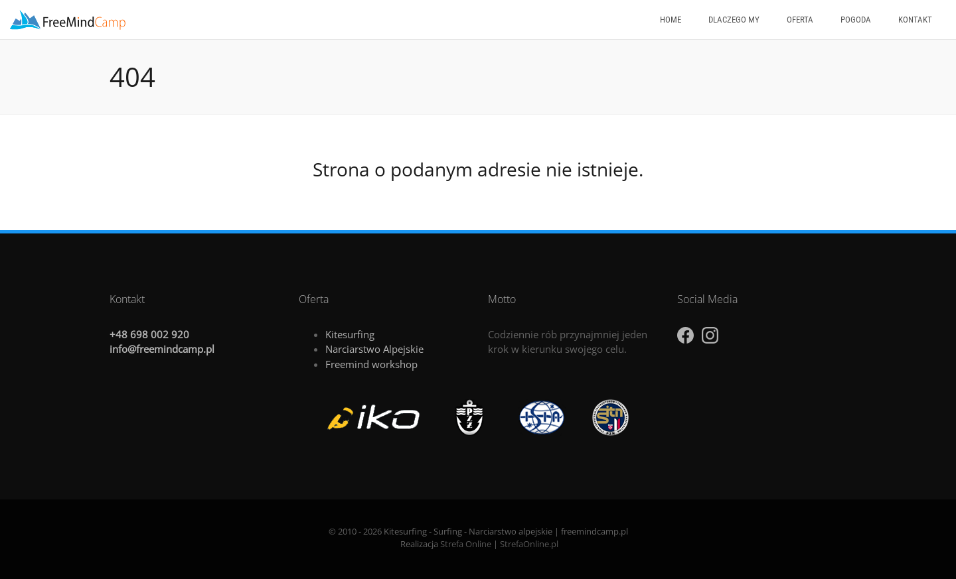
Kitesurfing (349, 334)
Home (670, 20)
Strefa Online (465, 544)
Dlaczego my (733, 20)
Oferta (800, 20)
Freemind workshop (371, 364)
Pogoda (855, 20)
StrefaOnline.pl (529, 544)
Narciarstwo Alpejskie (374, 348)
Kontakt (915, 20)
